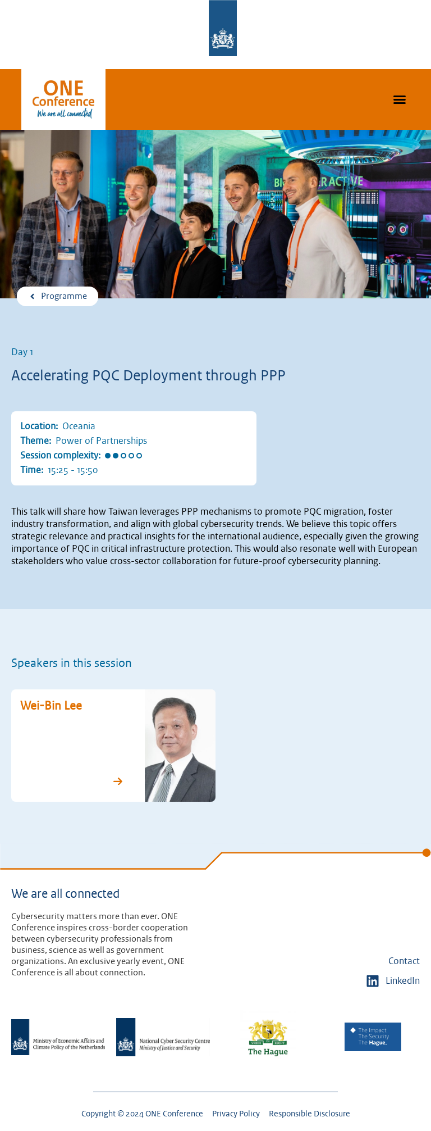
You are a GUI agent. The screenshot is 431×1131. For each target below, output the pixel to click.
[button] (399, 99)
